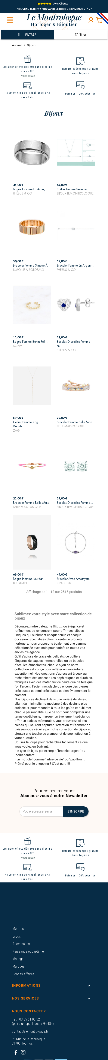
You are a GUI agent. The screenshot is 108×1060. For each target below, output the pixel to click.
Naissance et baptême (28, 951)
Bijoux (17, 936)
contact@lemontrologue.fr (30, 1031)
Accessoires (21, 944)
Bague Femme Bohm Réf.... (30, 342)
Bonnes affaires (23, 974)
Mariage (18, 959)
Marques (19, 966)
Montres (18, 929)
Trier (80, 34)
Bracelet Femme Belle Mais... (76, 422)
